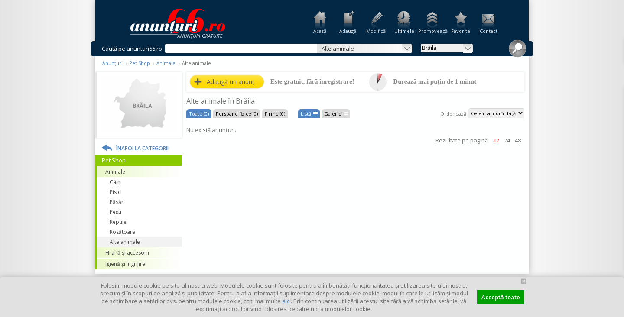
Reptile (118, 222)
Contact (488, 31)
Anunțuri (112, 63)
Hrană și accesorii (127, 252)
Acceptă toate (500, 297)
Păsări (117, 202)
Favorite (460, 31)
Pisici (116, 192)
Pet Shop (139, 63)
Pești (115, 212)
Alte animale (125, 242)
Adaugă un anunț (230, 82)
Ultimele (404, 31)
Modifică (376, 31)
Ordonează (453, 113)
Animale (166, 63)
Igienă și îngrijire (125, 264)
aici (286, 301)
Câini (116, 182)
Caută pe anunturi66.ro (132, 48)
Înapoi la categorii (142, 148)
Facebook (618, 146)
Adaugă (347, 31)
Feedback (618, 117)
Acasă (319, 31)
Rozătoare (122, 232)
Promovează (432, 31)
